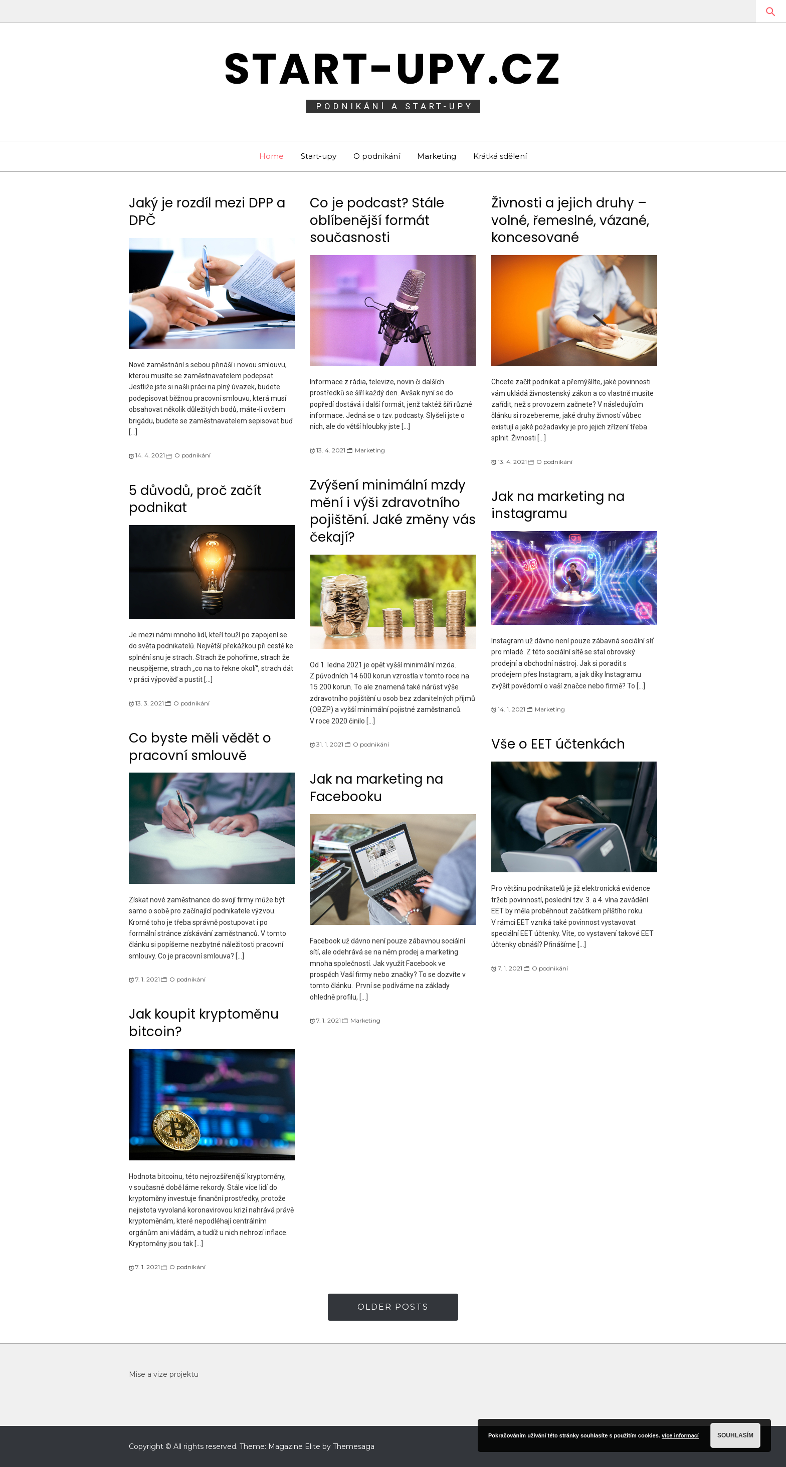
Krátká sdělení (500, 156)
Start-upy (318, 156)
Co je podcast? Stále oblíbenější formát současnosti (377, 220)
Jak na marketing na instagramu (558, 505)
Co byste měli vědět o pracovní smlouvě (200, 747)
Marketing (436, 156)
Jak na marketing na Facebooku (376, 788)
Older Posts (393, 1307)
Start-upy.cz (393, 69)
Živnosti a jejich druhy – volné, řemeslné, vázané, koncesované (570, 220)
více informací (680, 1435)
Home (271, 156)
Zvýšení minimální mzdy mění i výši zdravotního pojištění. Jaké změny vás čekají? (393, 511)
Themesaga (353, 1446)
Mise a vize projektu (164, 1374)
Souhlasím (735, 1435)
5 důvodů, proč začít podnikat (195, 499)
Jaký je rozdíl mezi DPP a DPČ (207, 211)
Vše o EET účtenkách (558, 744)
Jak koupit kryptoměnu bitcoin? (204, 1023)
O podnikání (376, 156)
